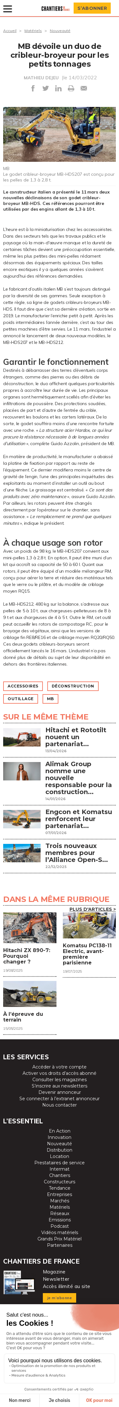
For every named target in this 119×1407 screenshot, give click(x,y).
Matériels (33, 30)
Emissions (60, 1220)
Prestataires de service (59, 1163)
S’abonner (92, 8)
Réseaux (59, 1213)
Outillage (21, 698)
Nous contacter (59, 1105)
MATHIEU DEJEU (41, 78)
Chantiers (59, 1175)
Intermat (59, 1169)
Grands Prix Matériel (59, 1239)
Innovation (59, 1137)
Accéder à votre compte (59, 1067)
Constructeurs (59, 1182)
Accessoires (23, 686)
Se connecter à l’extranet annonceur (59, 1098)
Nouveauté (60, 30)
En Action (59, 1131)
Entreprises (59, 1194)
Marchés (59, 1201)
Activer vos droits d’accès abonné (59, 1073)
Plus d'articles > (92, 909)
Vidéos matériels (59, 1232)
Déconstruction (73, 686)
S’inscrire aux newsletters (59, 1086)
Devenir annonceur (59, 1092)
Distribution (59, 1150)
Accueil (10, 30)
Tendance (59, 1188)
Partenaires (59, 1245)
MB (50, 698)
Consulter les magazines (59, 1079)
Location (59, 1156)
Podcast (59, 1226)
